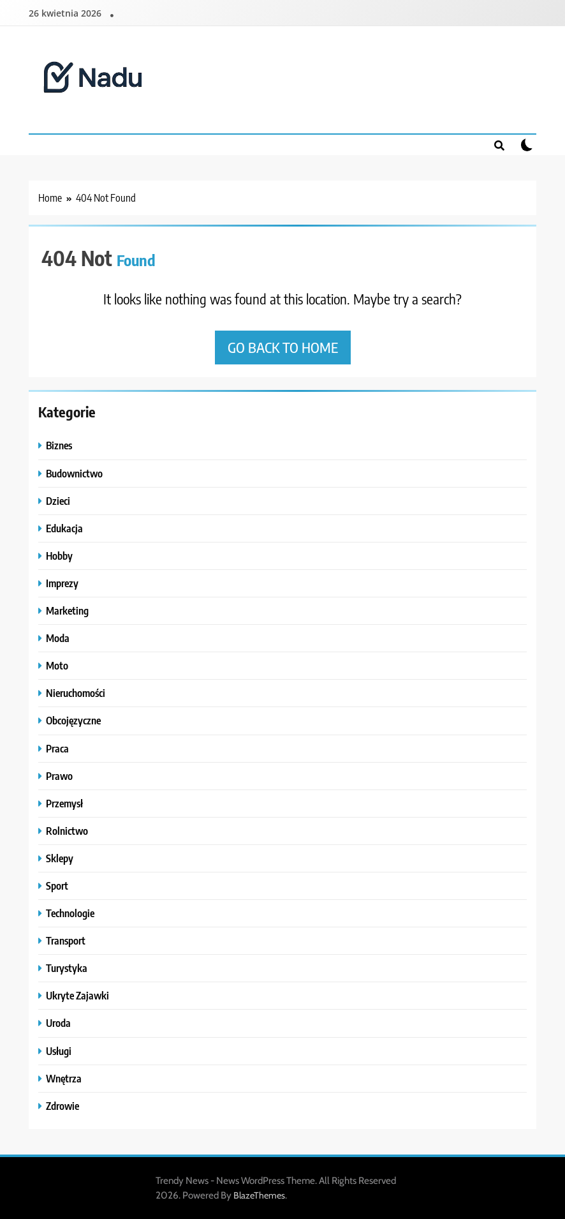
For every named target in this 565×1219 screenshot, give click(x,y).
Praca (57, 748)
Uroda (58, 1022)
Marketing (67, 610)
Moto (57, 665)
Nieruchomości (75, 692)
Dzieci (58, 500)
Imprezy (62, 583)
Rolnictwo (67, 830)
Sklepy (59, 858)
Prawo (59, 775)
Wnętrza (64, 1078)
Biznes (59, 445)
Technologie (70, 913)
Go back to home (283, 347)
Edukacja (64, 528)
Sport (57, 885)
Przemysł (64, 803)
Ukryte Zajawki (77, 995)
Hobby (59, 555)
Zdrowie (62, 1105)
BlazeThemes (259, 1195)
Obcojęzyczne (73, 720)
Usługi (58, 1051)
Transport (65, 940)
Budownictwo (74, 473)
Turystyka (66, 968)
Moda (58, 638)
